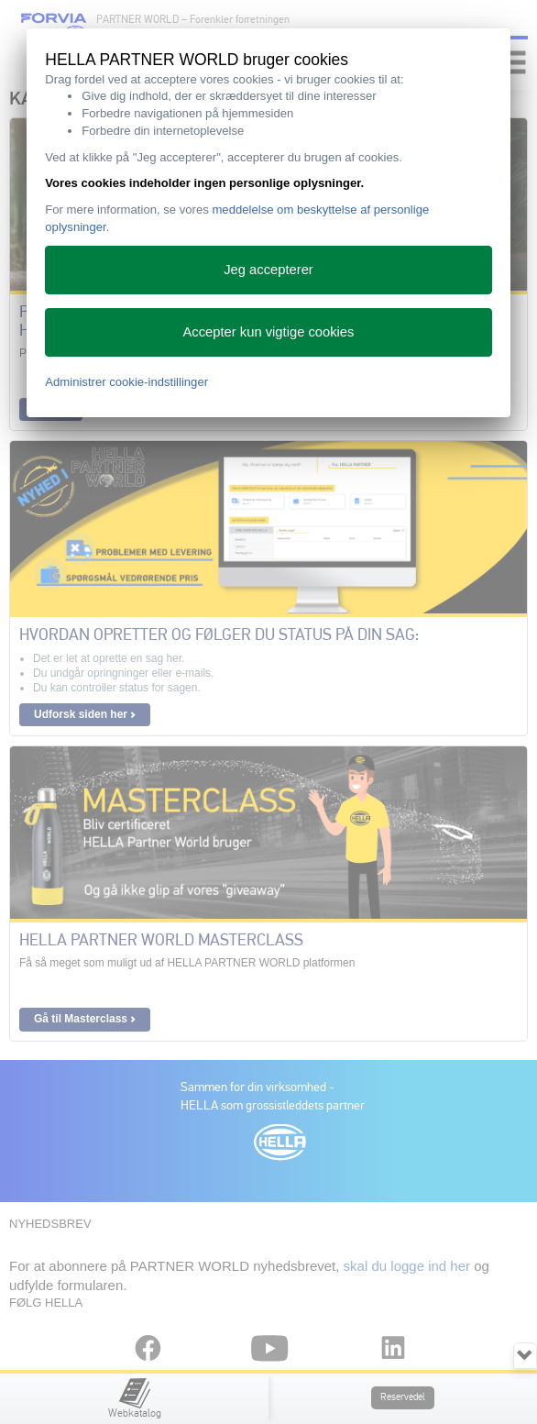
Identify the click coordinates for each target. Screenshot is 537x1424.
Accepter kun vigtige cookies (269, 332)
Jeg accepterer (268, 269)
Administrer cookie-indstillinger (126, 382)
